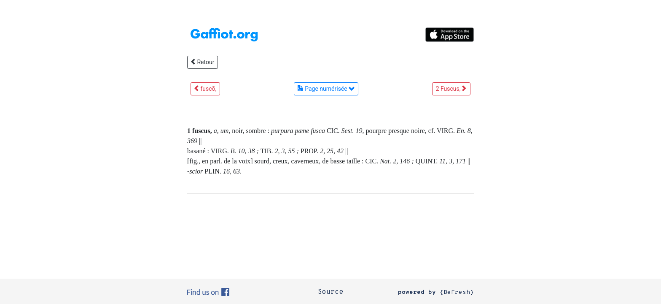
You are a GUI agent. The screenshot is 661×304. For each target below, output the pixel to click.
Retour (202, 62)
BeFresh (456, 292)
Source (330, 292)
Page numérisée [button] (326, 88)
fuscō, (205, 88)
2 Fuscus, (451, 88)
